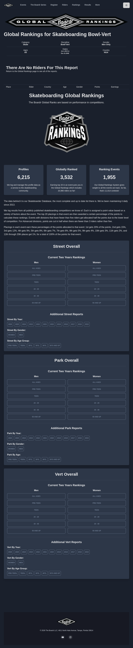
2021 (45, 324)
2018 (66, 324)
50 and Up (36, 303)
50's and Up (55, 346)
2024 (24, 324)
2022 (38, 324)
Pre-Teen (36, 275)
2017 (73, 324)
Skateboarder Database (39, 201)
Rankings (76, 5)
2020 (52, 324)
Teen (36, 282)
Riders (65, 5)
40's (44, 346)
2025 (17, 324)
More (97, 5)
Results (87, 5)
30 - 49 (36, 296)
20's (30, 346)
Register (54, 5)
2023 (31, 324)
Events (23, 5)
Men (21, 335)
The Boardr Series (38, 5)
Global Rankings (25, 71)
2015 (87, 324)
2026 (10, 324)
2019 (59, 324)
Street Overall (66, 246)
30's (37, 346)
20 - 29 (36, 289)
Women (11, 335)
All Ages (36, 268)
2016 (80, 324)
